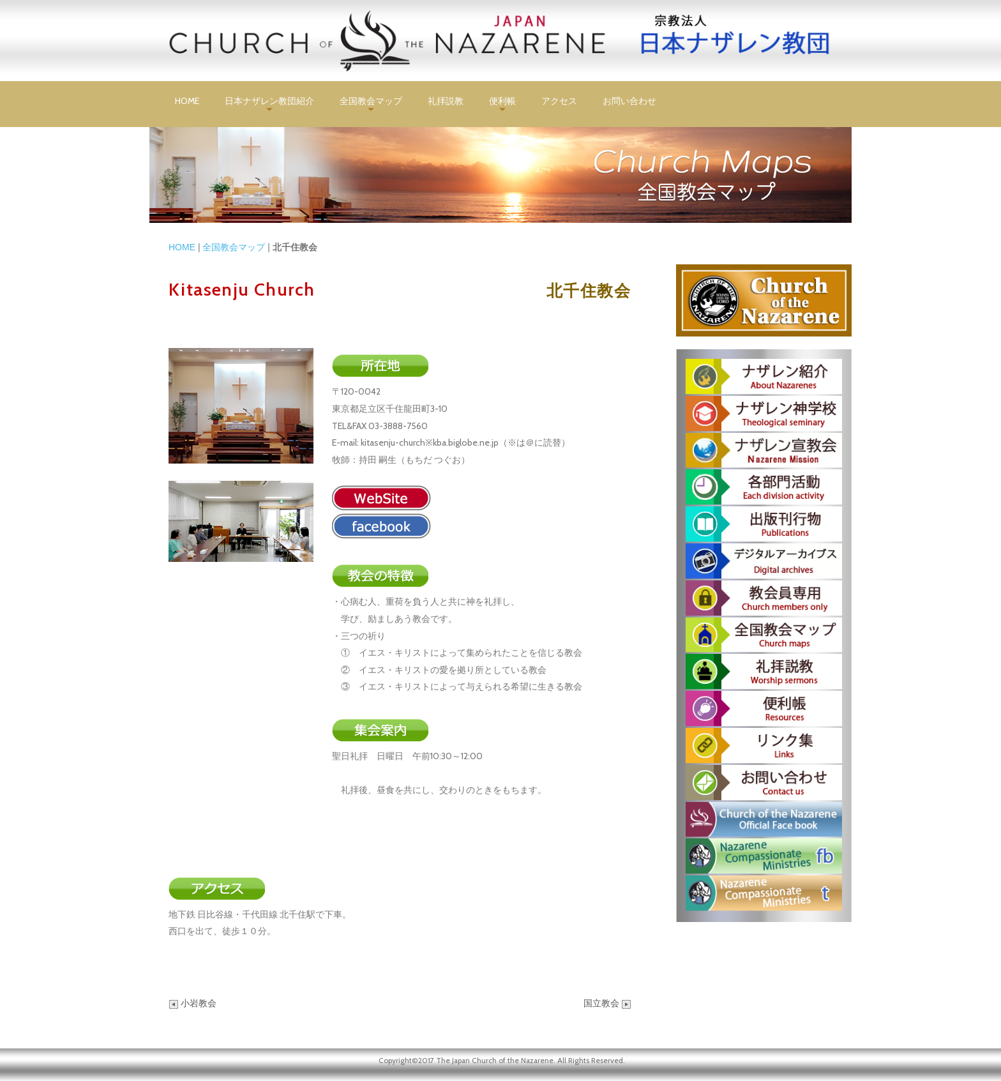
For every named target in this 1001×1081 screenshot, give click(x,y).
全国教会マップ (371, 101)
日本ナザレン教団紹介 (269, 101)
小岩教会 (192, 1003)
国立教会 (607, 1003)
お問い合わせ (629, 101)
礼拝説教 (445, 101)
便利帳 (502, 101)
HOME (187, 101)
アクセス (559, 101)
